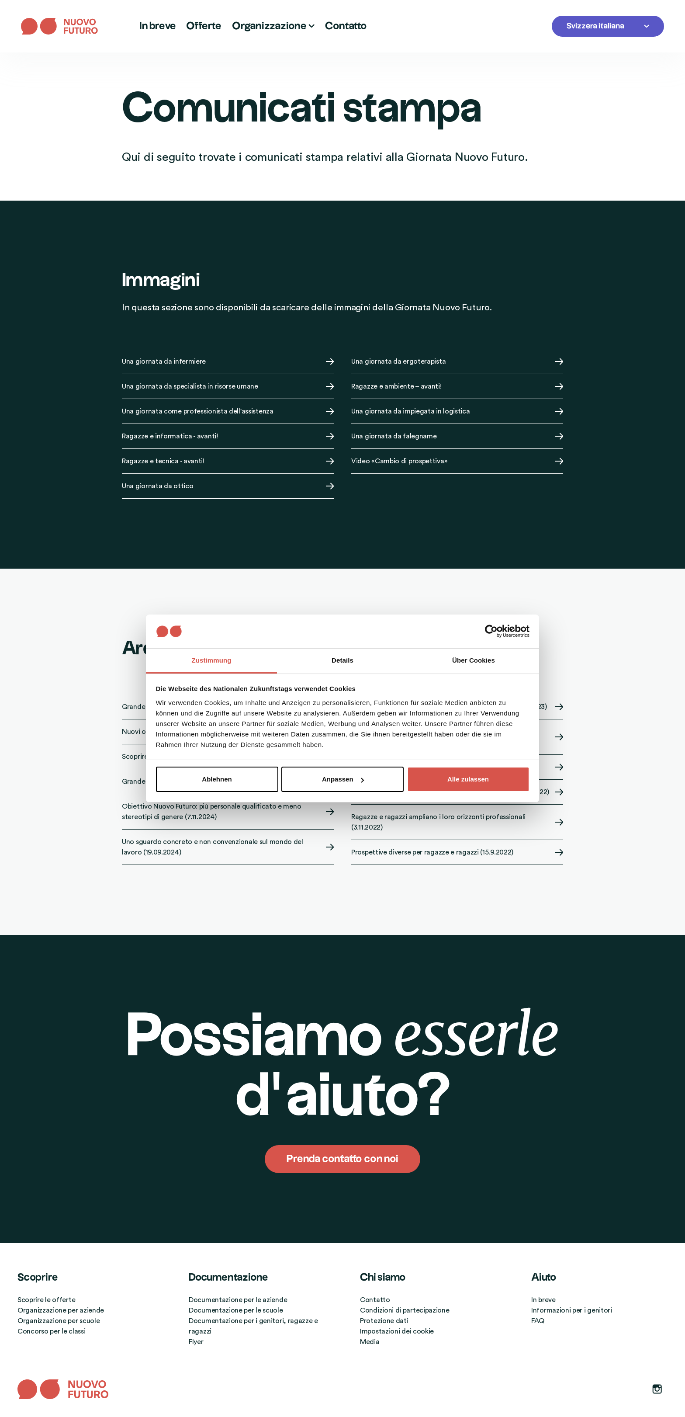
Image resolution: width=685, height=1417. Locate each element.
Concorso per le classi (51, 1331)
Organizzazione (273, 26)
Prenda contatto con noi (342, 1159)
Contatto (345, 26)
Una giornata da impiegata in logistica (457, 411)
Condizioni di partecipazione (405, 1310)
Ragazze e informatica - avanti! (228, 436)
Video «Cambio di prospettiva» (457, 461)
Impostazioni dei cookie (397, 1331)
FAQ (537, 1320)
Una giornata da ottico (228, 486)
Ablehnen (217, 779)
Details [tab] (342, 660)
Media (370, 1341)
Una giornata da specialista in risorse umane (228, 386)
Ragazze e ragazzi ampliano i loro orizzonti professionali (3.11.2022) (457, 822)
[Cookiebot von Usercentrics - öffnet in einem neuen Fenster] (491, 631)
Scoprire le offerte (46, 1299)
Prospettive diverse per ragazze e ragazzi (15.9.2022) (457, 852)
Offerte (203, 26)
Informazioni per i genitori (571, 1310)
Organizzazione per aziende (60, 1310)
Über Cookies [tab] (473, 660)
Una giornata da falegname (457, 436)
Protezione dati (384, 1320)
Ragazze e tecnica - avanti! (228, 461)
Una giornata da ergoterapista (457, 361)
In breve (157, 26)
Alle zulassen (468, 779)
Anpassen (343, 779)
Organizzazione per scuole (58, 1320)
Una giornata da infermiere (228, 361)
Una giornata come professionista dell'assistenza (228, 411)
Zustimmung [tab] (212, 660)
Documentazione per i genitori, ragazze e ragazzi (253, 1326)
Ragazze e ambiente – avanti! (457, 386)
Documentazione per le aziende (238, 1299)
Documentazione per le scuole (236, 1310)
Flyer (196, 1341)
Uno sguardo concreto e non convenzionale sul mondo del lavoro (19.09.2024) (228, 847)
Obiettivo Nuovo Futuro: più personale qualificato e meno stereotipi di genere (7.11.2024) (228, 811)
